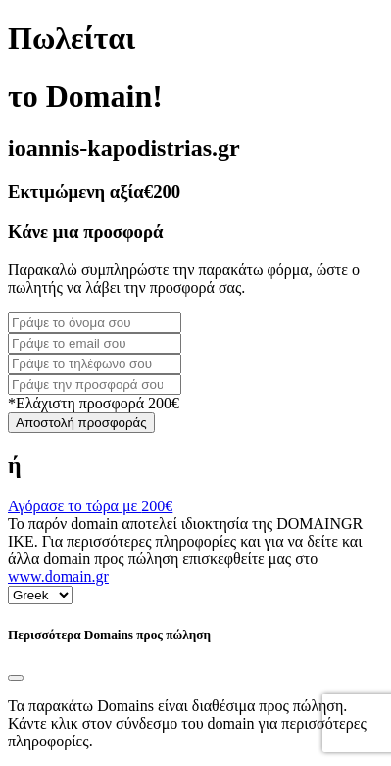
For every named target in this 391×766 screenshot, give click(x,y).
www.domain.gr (58, 576)
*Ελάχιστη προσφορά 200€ (93, 403)
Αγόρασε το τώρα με (90, 506)
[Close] (16, 678)
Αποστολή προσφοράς (81, 422)
